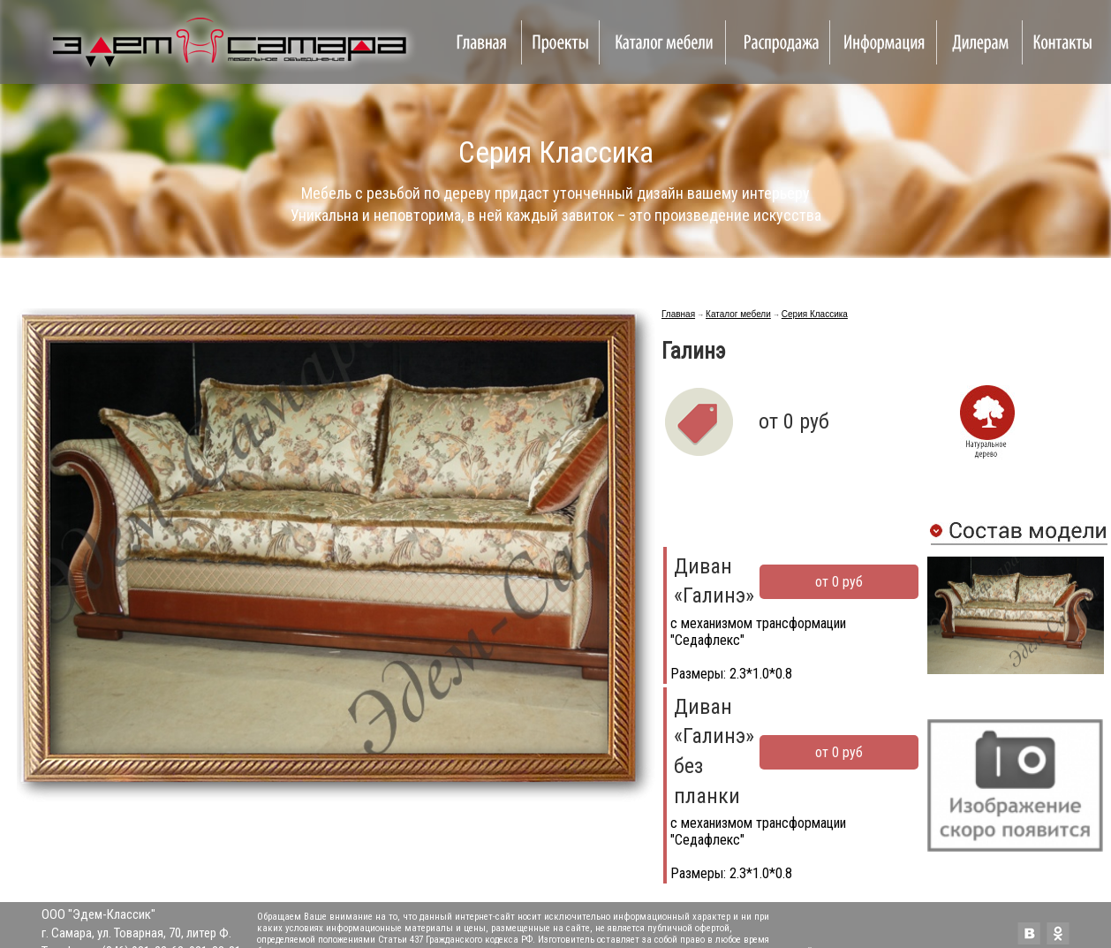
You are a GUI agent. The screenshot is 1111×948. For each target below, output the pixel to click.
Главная (678, 314)
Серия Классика (815, 314)
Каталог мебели (738, 314)
